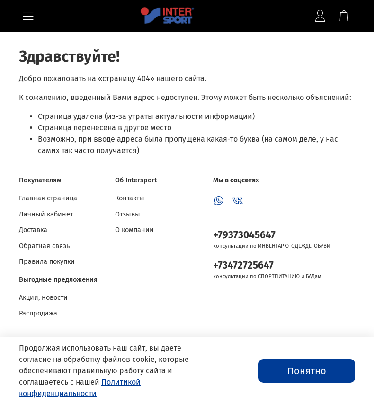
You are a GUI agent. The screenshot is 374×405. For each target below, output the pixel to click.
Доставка (33, 230)
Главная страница (48, 198)
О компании (134, 230)
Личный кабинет (46, 214)
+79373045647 (244, 235)
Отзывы (127, 214)
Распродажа (38, 313)
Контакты (129, 198)
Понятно (306, 371)
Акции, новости (43, 298)
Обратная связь (44, 246)
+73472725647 (243, 265)
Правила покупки (47, 262)
